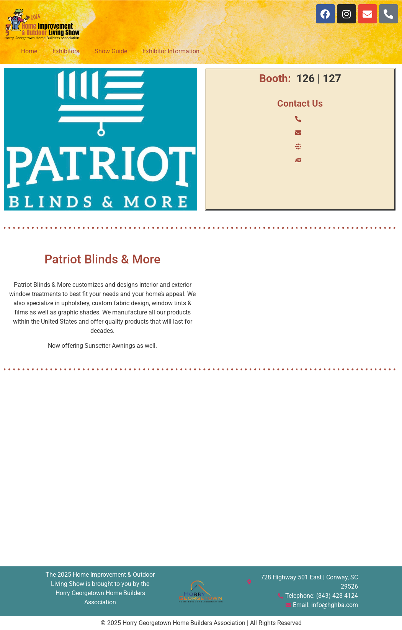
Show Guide (111, 51)
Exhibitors (65, 51)
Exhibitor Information (170, 51)
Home (29, 51)
